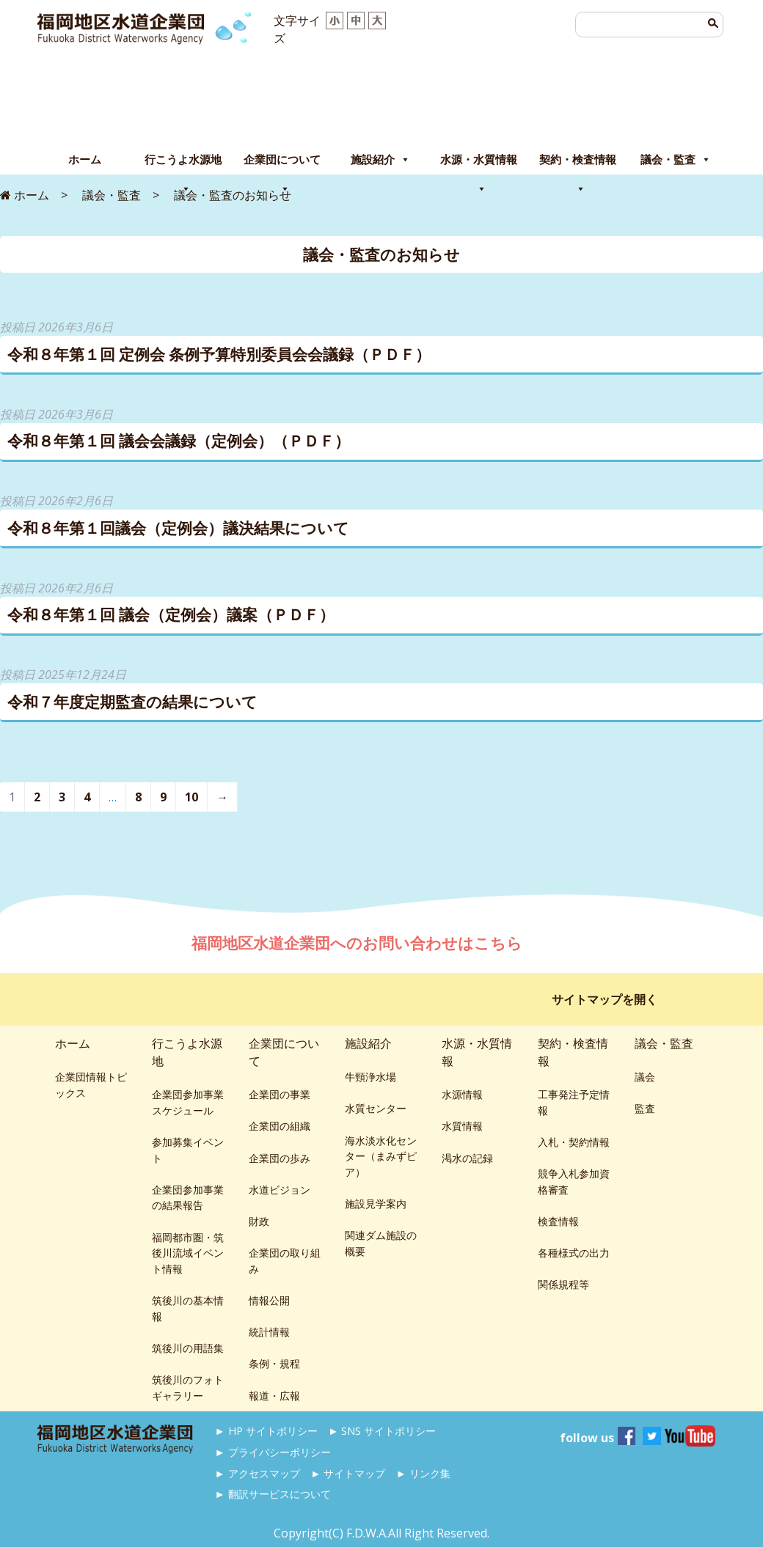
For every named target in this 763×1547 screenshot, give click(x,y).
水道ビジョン (279, 1190)
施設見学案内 (375, 1203)
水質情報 (462, 1126)
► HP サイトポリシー (266, 1431)
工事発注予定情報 (574, 1102)
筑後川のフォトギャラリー (188, 1388)
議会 (645, 1077)
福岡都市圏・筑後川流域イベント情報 (188, 1253)
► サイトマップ (347, 1473)
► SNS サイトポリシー (382, 1431)
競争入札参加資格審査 (574, 1181)
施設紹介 (380, 159)
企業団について (282, 163)
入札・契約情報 (574, 1142)
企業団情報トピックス (91, 1085)
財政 (259, 1221)
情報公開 (269, 1300)
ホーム (84, 159)
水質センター (375, 1108)
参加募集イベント (188, 1150)
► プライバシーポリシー (273, 1452)
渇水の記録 (467, 1158)
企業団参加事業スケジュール (188, 1102)
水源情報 (462, 1094)
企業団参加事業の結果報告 (188, 1198)
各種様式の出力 (574, 1253)
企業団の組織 (279, 1126)
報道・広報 (274, 1396)
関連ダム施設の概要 (381, 1243)
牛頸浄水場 (370, 1077)
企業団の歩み (279, 1158)
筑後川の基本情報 (188, 1308)
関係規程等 (563, 1284)
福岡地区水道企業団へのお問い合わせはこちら (358, 943)
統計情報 (269, 1332)
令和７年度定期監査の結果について (132, 701)
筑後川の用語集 (188, 1348)
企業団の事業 (279, 1094)
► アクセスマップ (257, 1473)
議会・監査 (675, 159)
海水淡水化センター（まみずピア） (381, 1156)
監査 (645, 1108)
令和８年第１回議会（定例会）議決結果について (178, 528)
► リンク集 (423, 1473)
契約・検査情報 (577, 163)
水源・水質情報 (478, 163)
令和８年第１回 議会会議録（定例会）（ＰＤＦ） (178, 440)
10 (191, 797)
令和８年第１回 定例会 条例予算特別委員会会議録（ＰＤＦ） (219, 354)
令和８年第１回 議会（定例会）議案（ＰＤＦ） (171, 614)
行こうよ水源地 (183, 163)
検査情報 (558, 1221)
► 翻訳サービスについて (273, 1494)
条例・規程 (274, 1363)
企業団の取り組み (285, 1261)
